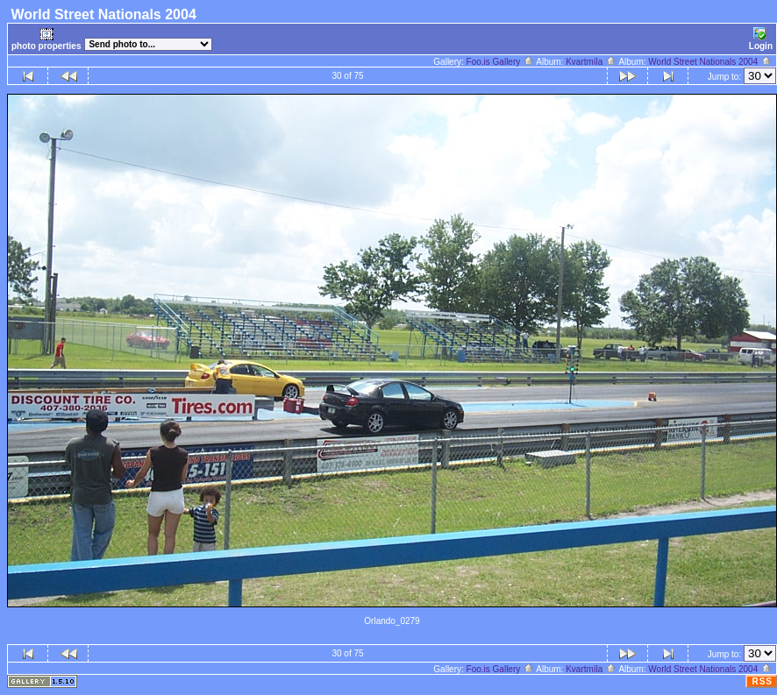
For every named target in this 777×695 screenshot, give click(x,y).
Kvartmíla (591, 62)
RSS (762, 681)
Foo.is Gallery (500, 62)
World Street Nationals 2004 (710, 62)
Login (761, 39)
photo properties (46, 39)
